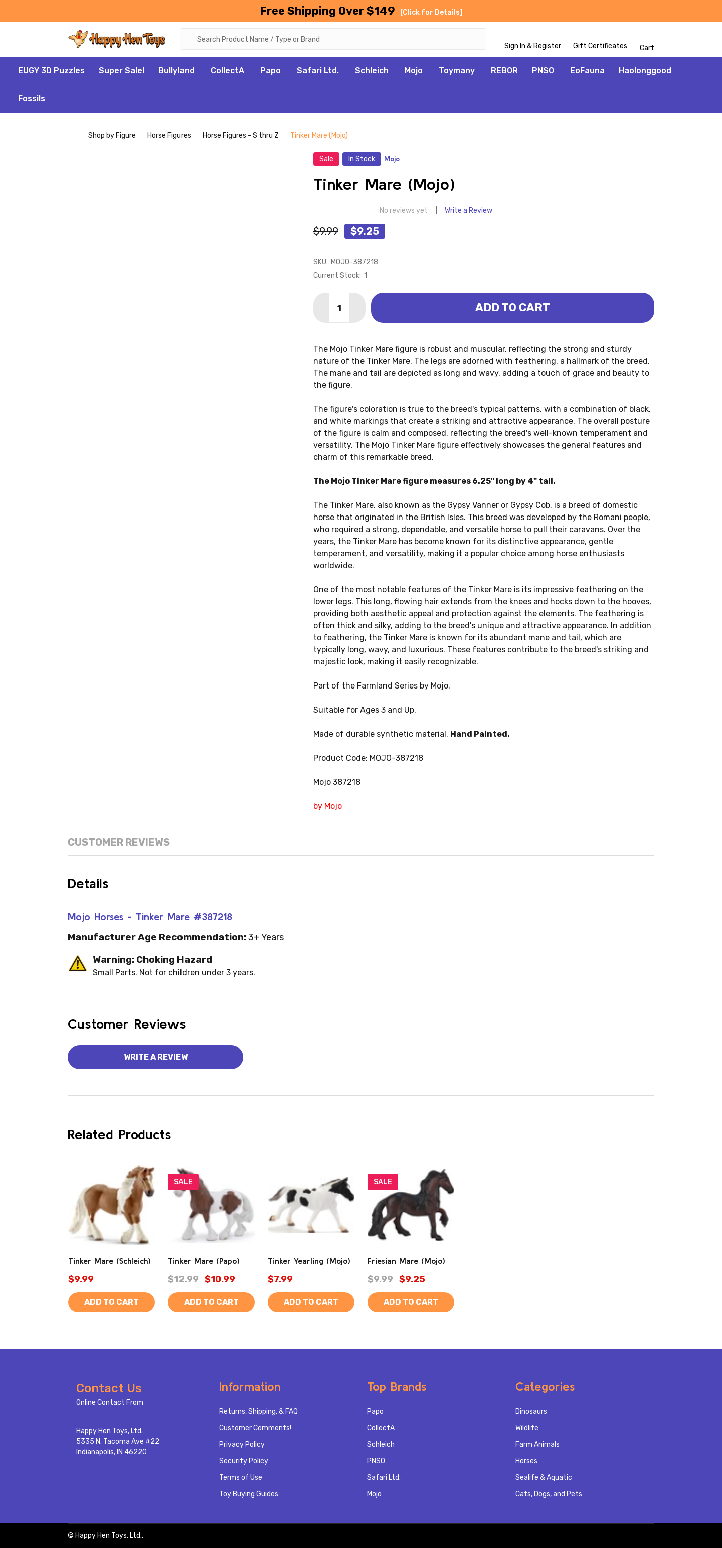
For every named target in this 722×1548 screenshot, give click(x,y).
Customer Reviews (119, 842)
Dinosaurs (531, 1411)
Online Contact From (109, 1402)
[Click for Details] (431, 12)
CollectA (227, 70)
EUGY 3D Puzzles (51, 70)
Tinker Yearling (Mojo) (309, 1260)
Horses (526, 1461)
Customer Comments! (255, 1428)
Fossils (31, 98)
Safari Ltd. (318, 70)
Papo (270, 70)
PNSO (543, 70)
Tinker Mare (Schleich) (109, 1260)
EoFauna (587, 70)
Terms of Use (240, 1477)
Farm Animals (537, 1444)
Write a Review (468, 210)
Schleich (372, 70)
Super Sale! (121, 70)
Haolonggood (645, 70)
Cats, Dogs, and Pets (548, 1494)
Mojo (414, 70)
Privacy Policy (242, 1444)
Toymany (457, 70)
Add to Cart (512, 307)
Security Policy (243, 1461)
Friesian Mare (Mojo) (406, 1260)
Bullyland (176, 70)
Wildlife (526, 1428)
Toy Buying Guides (248, 1494)
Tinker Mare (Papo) (204, 1260)
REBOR (504, 70)
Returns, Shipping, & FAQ (258, 1411)
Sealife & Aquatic (543, 1477)
